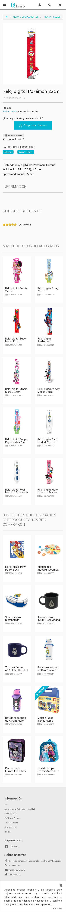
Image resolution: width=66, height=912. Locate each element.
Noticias (7, 832)
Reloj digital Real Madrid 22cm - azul (16, 491)
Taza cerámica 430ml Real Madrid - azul (16, 670)
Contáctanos (14, 874)
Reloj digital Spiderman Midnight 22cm (46, 341)
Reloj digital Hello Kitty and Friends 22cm (47, 492)
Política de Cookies (12, 818)
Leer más (57, 908)
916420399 (14, 865)
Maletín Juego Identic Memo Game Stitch (45, 720)
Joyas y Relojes (52, 17)
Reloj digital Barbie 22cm (16, 290)
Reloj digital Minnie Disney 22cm (16, 390)
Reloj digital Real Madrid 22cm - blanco (47, 442)
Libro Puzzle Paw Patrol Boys (15, 568)
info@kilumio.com (17, 870)
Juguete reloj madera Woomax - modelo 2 (48, 569)
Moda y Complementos (25, 17)
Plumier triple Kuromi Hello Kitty (15, 770)
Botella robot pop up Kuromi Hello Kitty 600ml (15, 720)
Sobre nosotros (10, 813)
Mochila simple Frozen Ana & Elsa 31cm (48, 771)
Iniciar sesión (10, 111)
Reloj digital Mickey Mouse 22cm (48, 390)
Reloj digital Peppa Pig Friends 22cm (16, 441)
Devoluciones (10, 827)
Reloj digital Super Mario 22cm (16, 340)
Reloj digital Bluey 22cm (47, 290)
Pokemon (8, 152)
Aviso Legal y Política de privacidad (19, 809)
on (4, 224)
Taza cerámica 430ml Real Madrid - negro (48, 620)
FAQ (6, 804)
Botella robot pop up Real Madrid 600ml (47, 670)
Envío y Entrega (11, 822)
